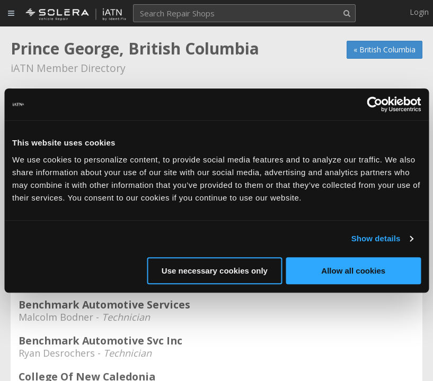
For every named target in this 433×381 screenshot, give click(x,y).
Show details (376, 238)
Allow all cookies (353, 270)
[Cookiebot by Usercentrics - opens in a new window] (374, 104)
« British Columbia (385, 49)
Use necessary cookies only (215, 270)
